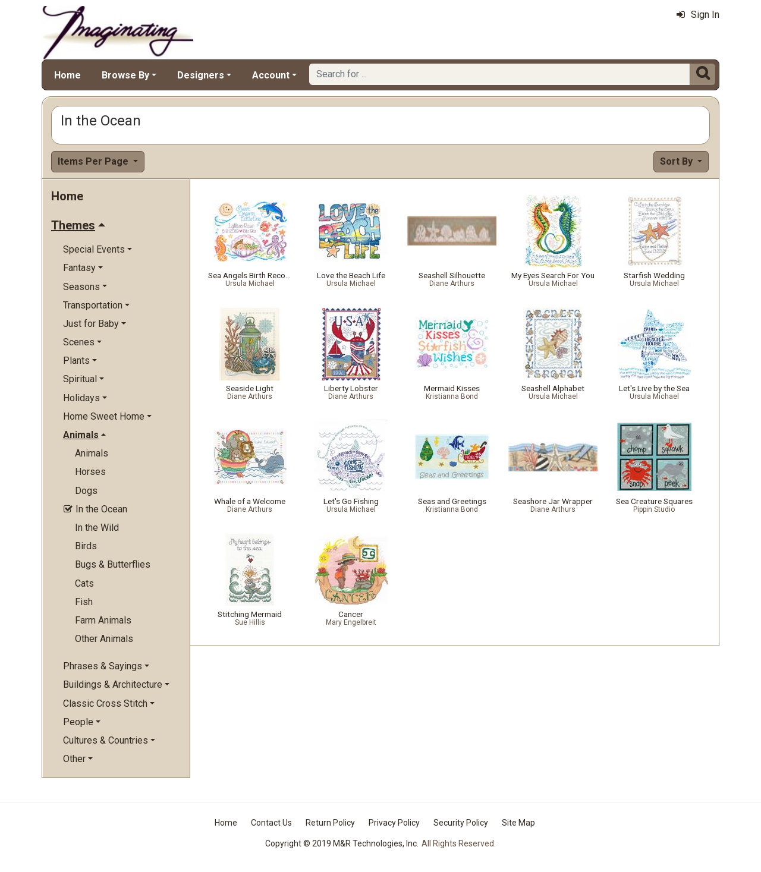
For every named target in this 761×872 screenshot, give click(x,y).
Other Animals (104, 638)
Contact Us (271, 822)
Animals (91, 453)
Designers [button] (200, 75)
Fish (84, 601)
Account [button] (271, 75)
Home (67, 75)
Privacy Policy (394, 822)
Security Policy (460, 822)
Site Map (518, 822)
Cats (84, 583)
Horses (90, 471)
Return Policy (330, 822)
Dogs (86, 490)
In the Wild (97, 527)
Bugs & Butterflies (112, 564)
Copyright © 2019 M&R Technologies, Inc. (342, 843)
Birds (86, 546)
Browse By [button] (125, 75)
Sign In (698, 14)
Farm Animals (103, 620)
